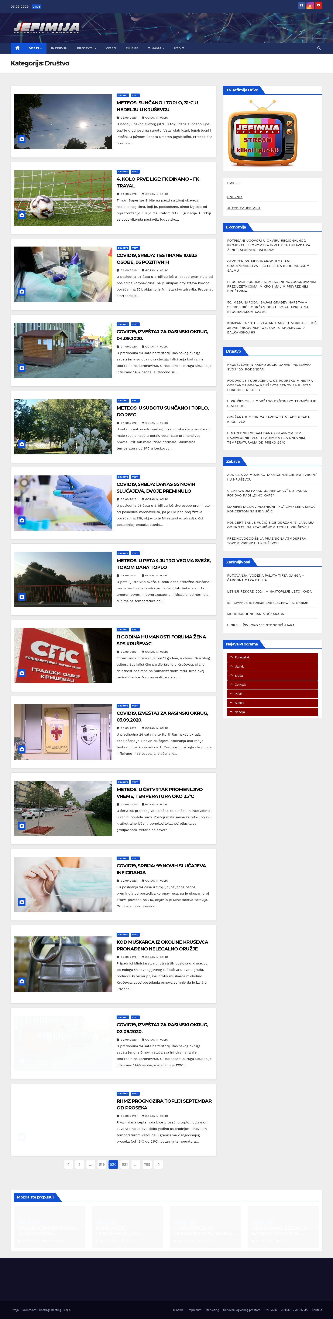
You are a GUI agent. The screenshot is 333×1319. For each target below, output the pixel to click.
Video (111, 48)
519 (102, 1164)
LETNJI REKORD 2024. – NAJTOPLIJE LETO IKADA (269, 591)
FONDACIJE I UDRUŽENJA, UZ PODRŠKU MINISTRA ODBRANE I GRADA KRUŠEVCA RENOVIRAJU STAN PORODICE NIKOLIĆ (270, 385)
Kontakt (317, 1310)
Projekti (86, 48)
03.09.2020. (130, 499)
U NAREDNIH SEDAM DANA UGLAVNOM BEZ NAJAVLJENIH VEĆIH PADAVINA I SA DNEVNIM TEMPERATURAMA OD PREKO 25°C (266, 437)
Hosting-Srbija (60, 1310)
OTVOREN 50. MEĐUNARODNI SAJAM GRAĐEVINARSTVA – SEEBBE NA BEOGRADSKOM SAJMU (268, 265)
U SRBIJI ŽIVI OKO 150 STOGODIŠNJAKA (261, 625)
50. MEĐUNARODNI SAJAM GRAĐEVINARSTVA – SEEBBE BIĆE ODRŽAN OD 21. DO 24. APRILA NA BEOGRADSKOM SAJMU (267, 307)
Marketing (212, 1310)
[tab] (272, 657)
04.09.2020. (130, 194)
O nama (155, 48)
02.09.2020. (130, 804)
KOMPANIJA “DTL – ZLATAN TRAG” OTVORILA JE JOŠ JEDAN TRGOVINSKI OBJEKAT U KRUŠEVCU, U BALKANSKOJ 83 (272, 327)
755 (147, 1164)
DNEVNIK (235, 197)
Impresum (194, 1310)
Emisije (132, 48)
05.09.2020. (130, 117)
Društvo (123, 95)
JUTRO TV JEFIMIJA (244, 208)
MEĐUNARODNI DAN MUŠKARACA (255, 614)
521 (125, 1164)
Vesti (34, 48)
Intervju (59, 48)
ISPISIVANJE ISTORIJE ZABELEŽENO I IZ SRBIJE (267, 603)
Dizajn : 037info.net (24, 1310)
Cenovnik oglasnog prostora (242, 1310)
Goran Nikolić (155, 117)
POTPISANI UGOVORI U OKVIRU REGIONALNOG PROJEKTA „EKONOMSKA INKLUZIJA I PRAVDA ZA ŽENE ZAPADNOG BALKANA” (268, 245)
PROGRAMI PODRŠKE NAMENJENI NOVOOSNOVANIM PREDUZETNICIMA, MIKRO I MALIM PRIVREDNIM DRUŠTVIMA (271, 286)
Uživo (179, 48)
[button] (319, 48)
